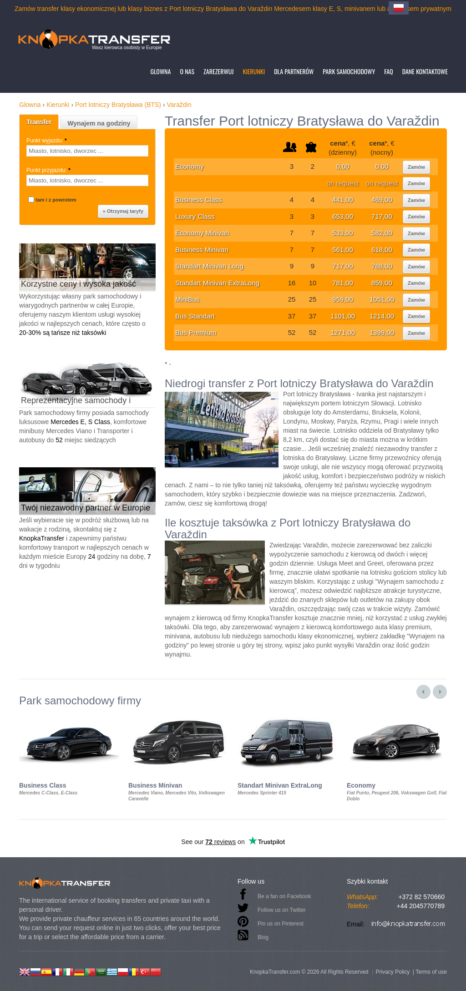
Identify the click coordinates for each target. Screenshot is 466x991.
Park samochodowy (349, 71)
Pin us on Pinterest (281, 923)
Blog (263, 937)
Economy (189, 166)
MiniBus (187, 299)
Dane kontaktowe (425, 71)
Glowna (160, 71)
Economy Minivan (202, 233)
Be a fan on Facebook (284, 896)
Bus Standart (195, 316)
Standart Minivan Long (209, 266)
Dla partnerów (294, 71)
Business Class (198, 199)
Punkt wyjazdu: (47, 140)
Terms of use (431, 972)
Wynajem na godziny (98, 123)
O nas (187, 71)
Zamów (416, 167)
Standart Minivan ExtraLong (217, 283)
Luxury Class (195, 216)
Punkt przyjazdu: (49, 170)
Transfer (38, 122)
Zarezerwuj (218, 71)
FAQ (388, 71)
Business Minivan (201, 249)
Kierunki (254, 71)
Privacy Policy (392, 972)
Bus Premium (195, 332)
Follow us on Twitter (282, 910)
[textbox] (87, 151)
